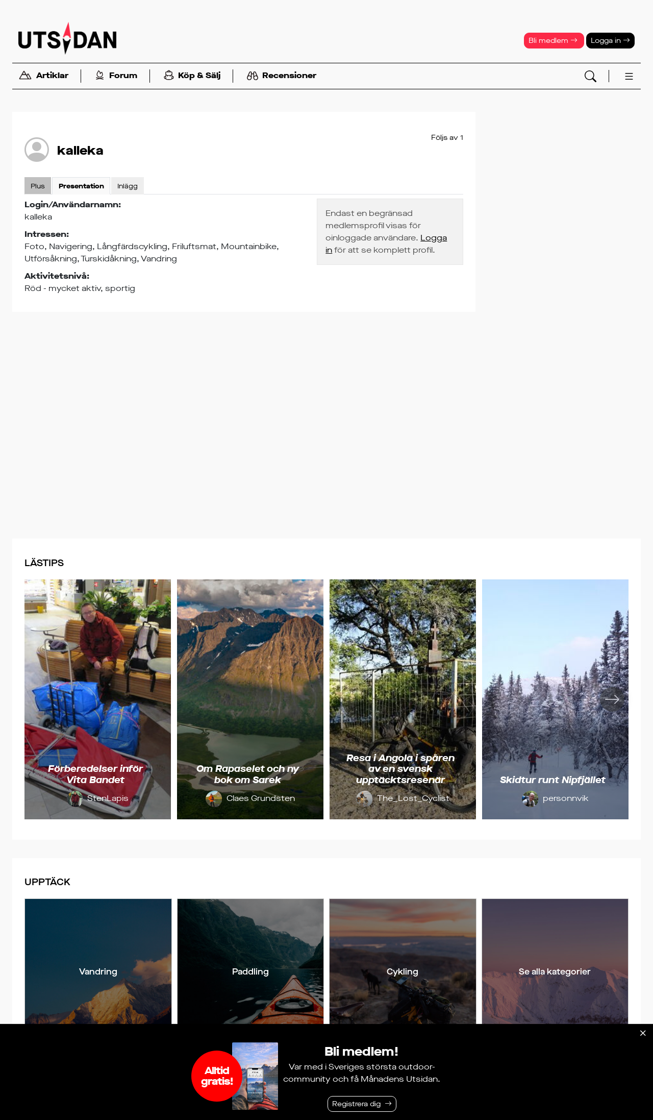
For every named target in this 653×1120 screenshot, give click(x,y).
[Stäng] (643, 1033)
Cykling (402, 971)
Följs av (447, 137)
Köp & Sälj (192, 76)
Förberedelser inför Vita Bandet (95, 774)
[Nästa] (612, 699)
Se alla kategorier (555, 971)
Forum (116, 76)
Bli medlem (553, 40)
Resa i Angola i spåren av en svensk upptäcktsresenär (400, 769)
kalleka (80, 150)
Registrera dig (356, 1104)
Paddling (250, 971)
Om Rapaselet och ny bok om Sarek (247, 774)
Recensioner (281, 76)
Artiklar (43, 76)
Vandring (98, 971)
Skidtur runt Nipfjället (553, 780)
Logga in (610, 40)
